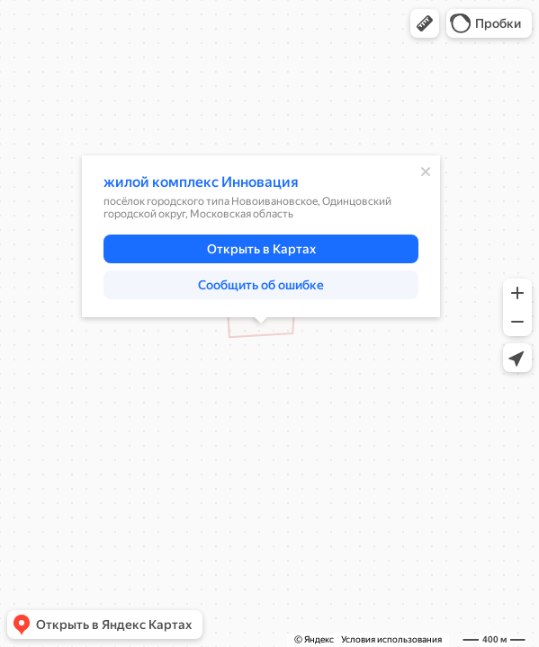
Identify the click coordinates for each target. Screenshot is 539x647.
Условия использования (391, 639)
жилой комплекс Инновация (201, 182)
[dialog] (261, 236)
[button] (424, 23)
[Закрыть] (425, 171)
